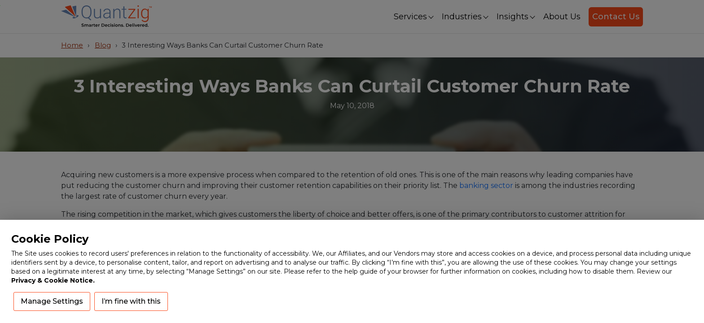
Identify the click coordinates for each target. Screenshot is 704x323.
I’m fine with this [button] (131, 301)
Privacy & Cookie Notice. (53, 280)
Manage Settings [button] (52, 301)
